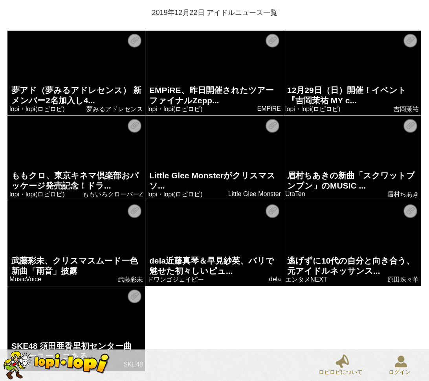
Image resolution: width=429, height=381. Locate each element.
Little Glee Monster (254, 193)
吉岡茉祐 (406, 109)
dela (275, 279)
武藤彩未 (130, 279)
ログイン (400, 372)
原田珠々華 (403, 279)
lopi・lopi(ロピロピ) (37, 109)
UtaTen (296, 193)
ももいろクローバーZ (113, 194)
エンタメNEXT (307, 279)
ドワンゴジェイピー (176, 279)
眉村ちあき (403, 194)
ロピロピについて (341, 372)
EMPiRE (269, 108)
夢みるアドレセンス (115, 109)
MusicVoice (26, 279)
